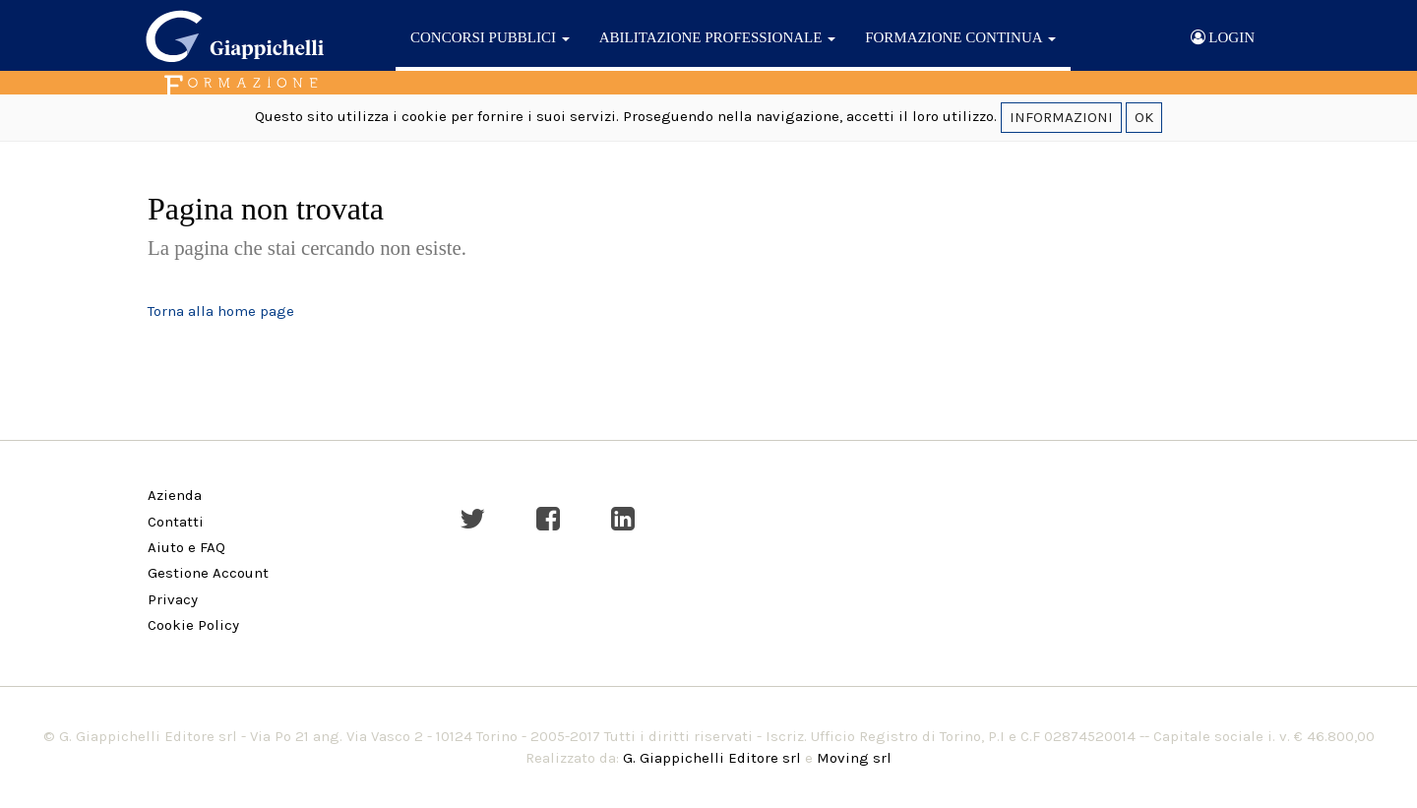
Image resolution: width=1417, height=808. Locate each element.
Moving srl (854, 758)
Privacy (173, 599)
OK (1144, 117)
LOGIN (1223, 37)
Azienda (175, 495)
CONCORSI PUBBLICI (490, 37)
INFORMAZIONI (1061, 117)
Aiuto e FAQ (186, 547)
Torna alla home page (221, 311)
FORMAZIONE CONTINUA (960, 37)
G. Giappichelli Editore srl (712, 758)
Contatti (176, 521)
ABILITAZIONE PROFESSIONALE (717, 37)
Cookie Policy (193, 625)
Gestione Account (208, 573)
